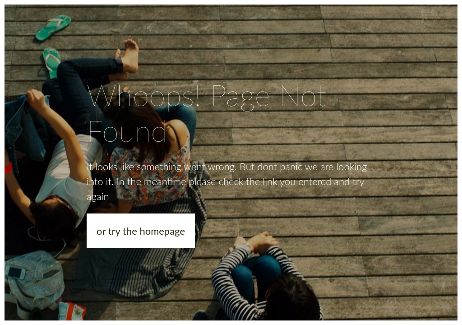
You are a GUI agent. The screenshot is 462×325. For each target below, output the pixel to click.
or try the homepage (141, 231)
